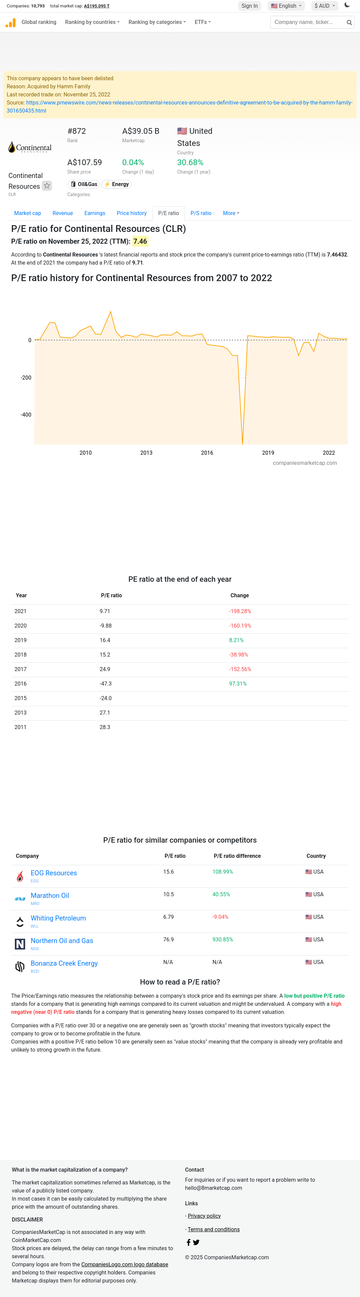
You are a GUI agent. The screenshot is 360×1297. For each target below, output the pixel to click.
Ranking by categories (155, 22)
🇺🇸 (284, 6)
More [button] (229, 213)
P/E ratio (168, 213)
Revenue (63, 213)
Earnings (94, 213)
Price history (132, 213)
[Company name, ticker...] (312, 22)
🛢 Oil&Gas (84, 184)
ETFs (201, 22)
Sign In (250, 6)
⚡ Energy (116, 184)
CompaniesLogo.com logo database (124, 1264)
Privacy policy (204, 1216)
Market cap (27, 213)
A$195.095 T (97, 5)
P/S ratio (201, 213)
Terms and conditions (214, 1229)
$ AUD (323, 6)
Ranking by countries (90, 22)
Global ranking (39, 22)
